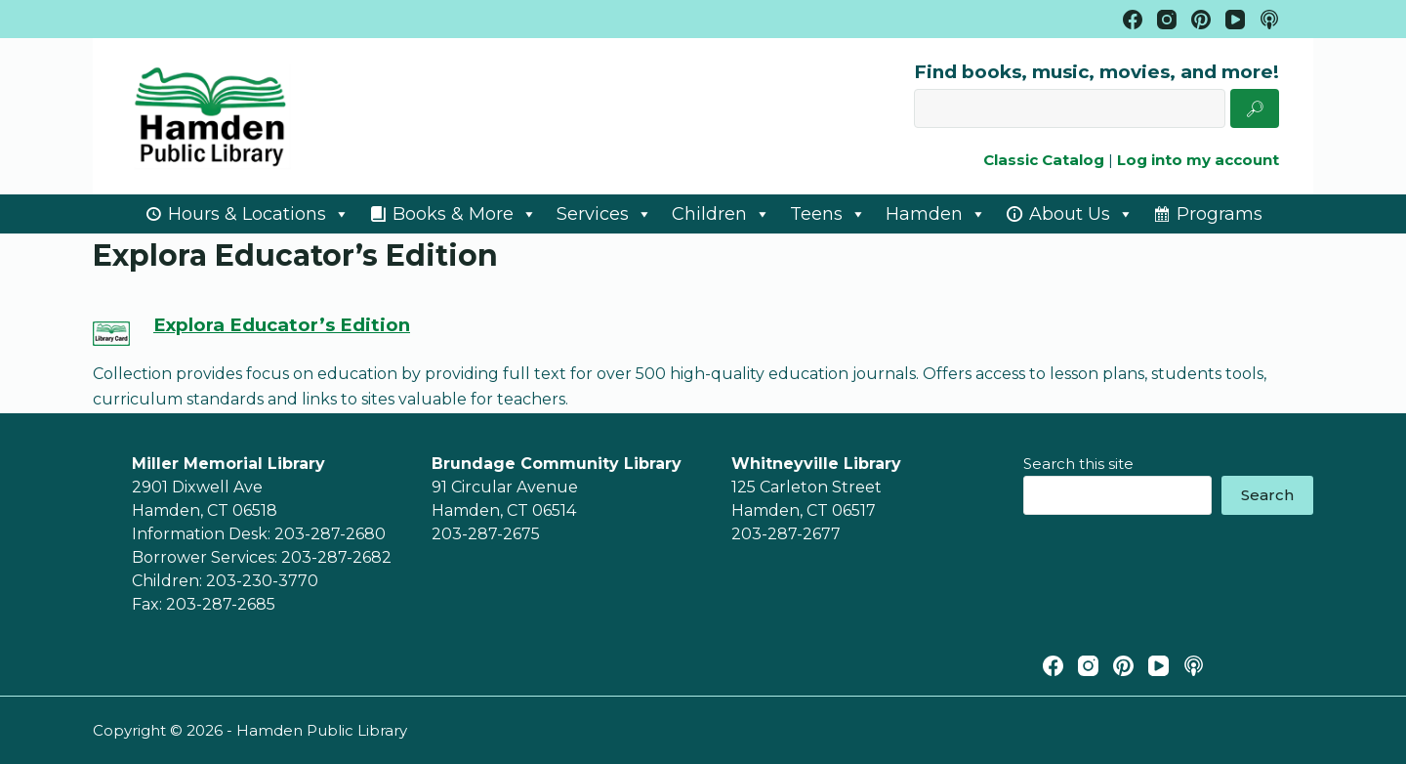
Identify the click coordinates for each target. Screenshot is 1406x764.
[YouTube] (1158, 666)
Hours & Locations (259, 213)
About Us (1081, 213)
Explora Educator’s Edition (281, 325)
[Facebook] (1053, 666)
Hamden (936, 213)
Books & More (465, 213)
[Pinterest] (1123, 666)
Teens (828, 213)
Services (604, 213)
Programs (1219, 214)
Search (1267, 495)
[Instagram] (1088, 666)
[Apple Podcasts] (1193, 666)
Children (721, 213)
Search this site (1078, 463)
